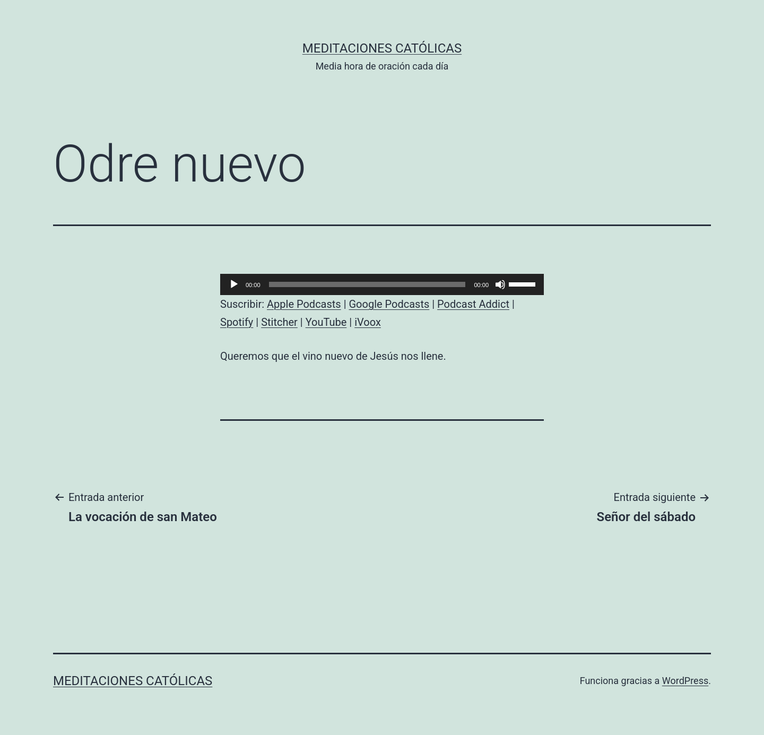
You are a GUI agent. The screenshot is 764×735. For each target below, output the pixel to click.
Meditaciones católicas (382, 48)
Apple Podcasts (304, 304)
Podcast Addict (473, 304)
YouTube (326, 322)
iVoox (367, 322)
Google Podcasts (389, 304)
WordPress (685, 680)
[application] (382, 284)
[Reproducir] (234, 284)
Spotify (236, 322)
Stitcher (279, 322)
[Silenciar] (500, 284)
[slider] (367, 284)
